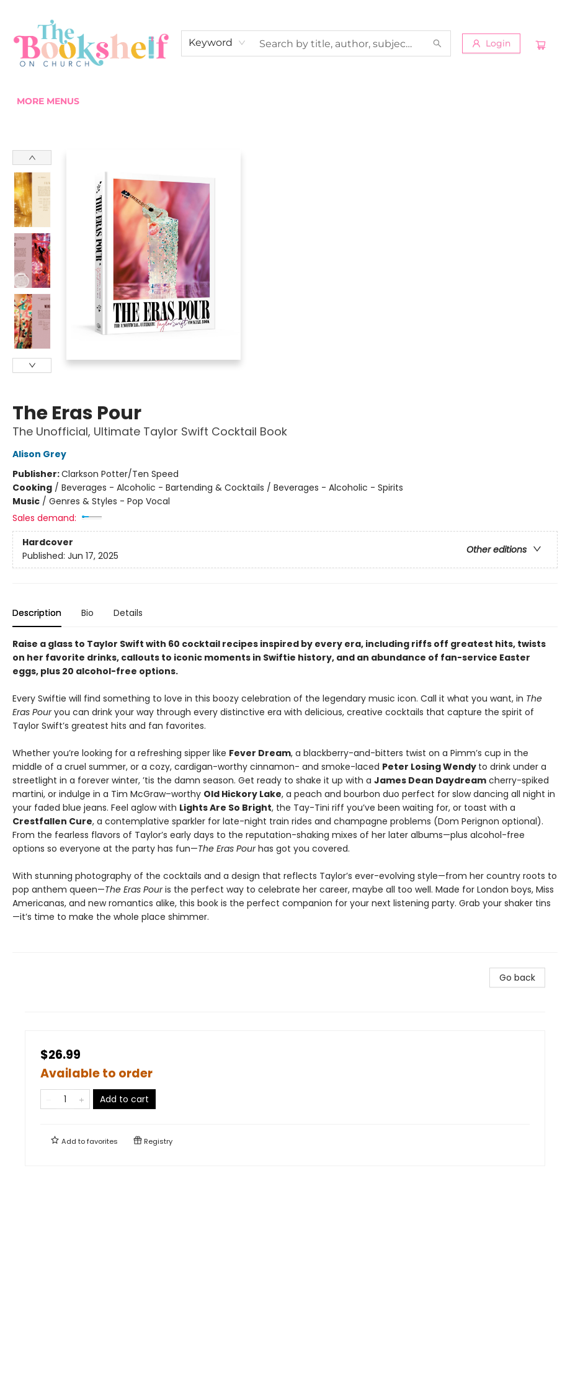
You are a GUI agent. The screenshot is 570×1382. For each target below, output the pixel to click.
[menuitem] (30, 101)
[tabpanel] (285, 795)
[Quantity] (65, 1099)
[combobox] (217, 43)
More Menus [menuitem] (469, 101)
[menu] (285, 101)
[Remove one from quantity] (48, 1099)
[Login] (491, 43)
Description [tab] (36, 613)
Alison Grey (41, 454)
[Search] (437, 43)
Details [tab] (128, 613)
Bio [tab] (87, 613)
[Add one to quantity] (81, 1099)
